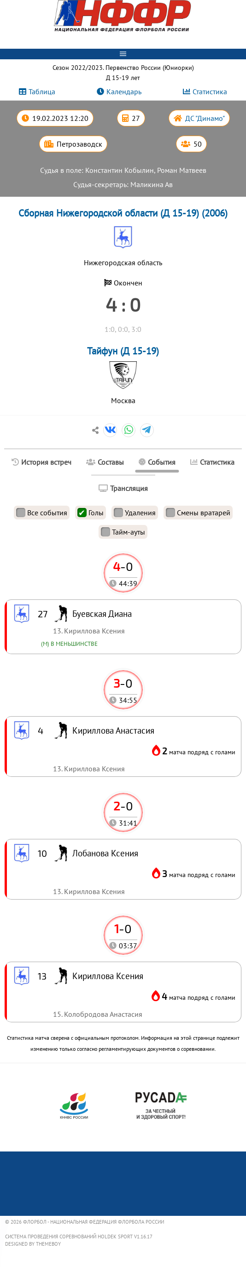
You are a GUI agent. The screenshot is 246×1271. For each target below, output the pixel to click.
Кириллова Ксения (107, 975)
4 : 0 (123, 304)
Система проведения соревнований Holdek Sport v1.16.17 (78, 1236)
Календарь (123, 91)
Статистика (210, 91)
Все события (41, 512)
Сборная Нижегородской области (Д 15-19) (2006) (123, 213)
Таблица (42, 91)
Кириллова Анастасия (113, 730)
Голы (90, 512)
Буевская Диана (102, 613)
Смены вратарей (198, 512)
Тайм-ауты (123, 531)
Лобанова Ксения (105, 853)
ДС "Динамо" (205, 118)
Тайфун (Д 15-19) (123, 351)
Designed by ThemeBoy (33, 1244)
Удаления (135, 512)
